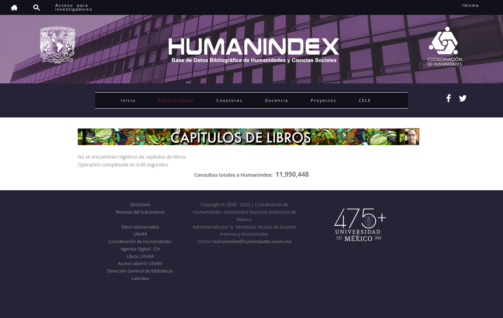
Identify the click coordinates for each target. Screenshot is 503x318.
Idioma (479, 5)
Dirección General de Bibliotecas (140, 271)
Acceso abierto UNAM (140, 263)
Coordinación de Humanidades (140, 241)
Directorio (140, 204)
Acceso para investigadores (74, 7)
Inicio (128, 100)
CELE (365, 100)
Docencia (276, 100)
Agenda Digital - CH (140, 249)
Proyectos (323, 100)
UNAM (140, 234)
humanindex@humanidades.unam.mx (252, 241)
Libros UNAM (140, 256)
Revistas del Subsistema (140, 212)
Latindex (140, 278)
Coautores (229, 100)
